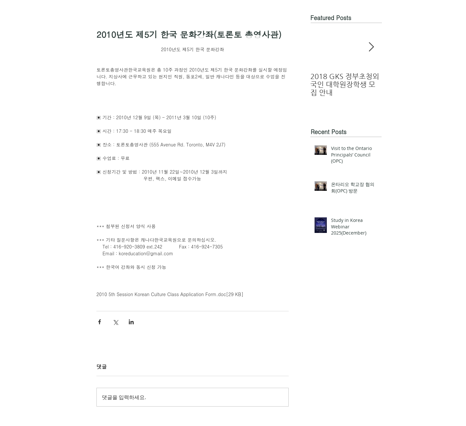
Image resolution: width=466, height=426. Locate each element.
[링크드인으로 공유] (131, 322)
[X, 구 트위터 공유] (115, 322)
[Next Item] (371, 47)
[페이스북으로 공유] (99, 322)
